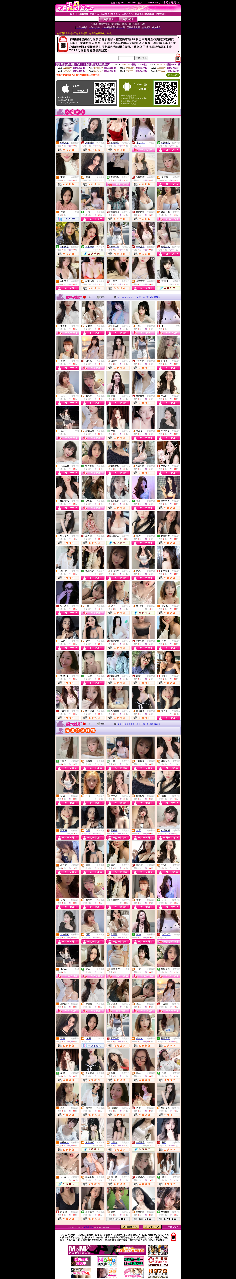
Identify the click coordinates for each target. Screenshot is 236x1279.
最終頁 (157, 297)
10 (137, 297)
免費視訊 (75, 143)
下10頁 (149, 297)
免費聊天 (100, 247)
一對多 (152, 143)
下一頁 (142, 297)
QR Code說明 (173, 75)
